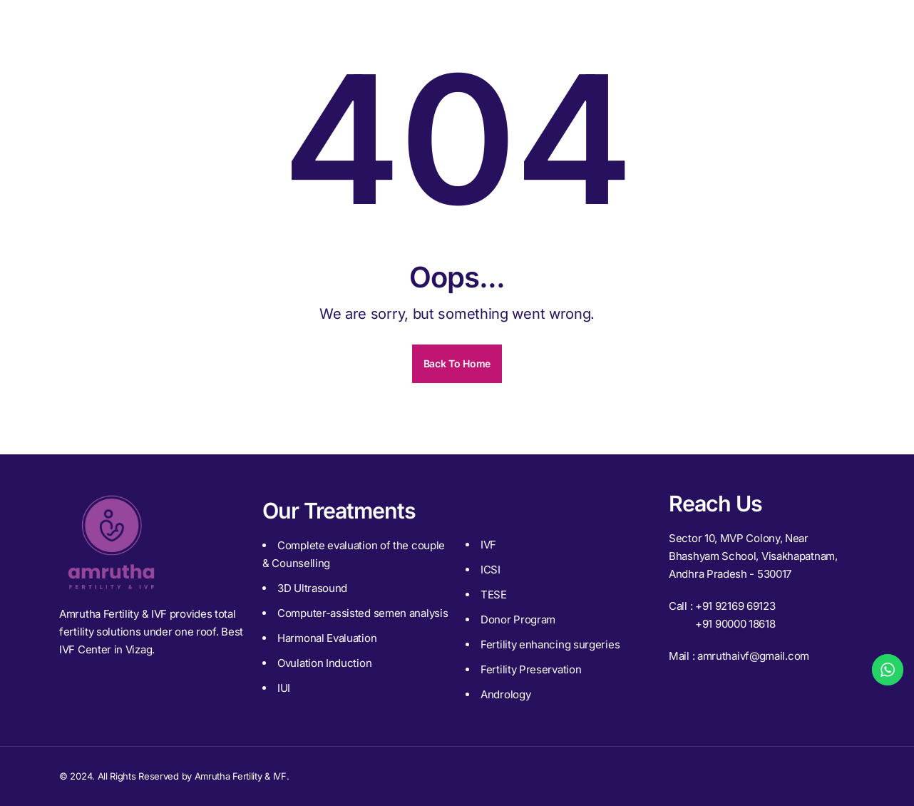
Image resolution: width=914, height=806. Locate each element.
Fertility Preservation (531, 669)
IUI (283, 688)
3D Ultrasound (312, 588)
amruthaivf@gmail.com (753, 656)
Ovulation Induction (324, 663)
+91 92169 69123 (735, 606)
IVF (488, 544)
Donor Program (518, 619)
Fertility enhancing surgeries (550, 644)
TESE (494, 594)
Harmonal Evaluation (326, 638)
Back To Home (457, 363)
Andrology (505, 694)
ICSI (490, 569)
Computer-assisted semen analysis (362, 613)
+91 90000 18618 (735, 624)
